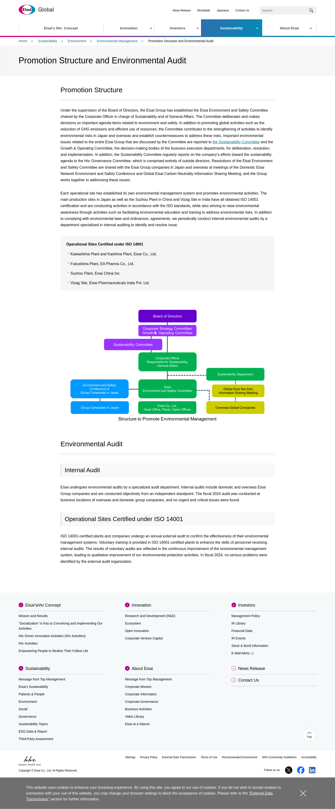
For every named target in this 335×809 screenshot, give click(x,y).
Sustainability (47, 41)
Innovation (141, 605)
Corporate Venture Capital (144, 638)
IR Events (238, 638)
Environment (77, 41)
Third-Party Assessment (36, 739)
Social (23, 709)
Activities (28, 643)
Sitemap (130, 757)
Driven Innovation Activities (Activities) (52, 636)
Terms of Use (209, 757)
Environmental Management (117, 41)
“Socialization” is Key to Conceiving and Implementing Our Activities (61, 625)
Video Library (134, 716)
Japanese (223, 10)
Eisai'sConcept (43, 605)
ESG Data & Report (33, 731)
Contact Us (242, 10)
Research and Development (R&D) (150, 616)
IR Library (238, 623)
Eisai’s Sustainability (33, 687)
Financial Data (241, 631)
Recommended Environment (239, 757)
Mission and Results (33, 616)
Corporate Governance (141, 701)
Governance (27, 716)
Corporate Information (141, 694)
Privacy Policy (148, 757)
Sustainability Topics (33, 724)
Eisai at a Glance (137, 724)
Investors (246, 605)
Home (23, 41)
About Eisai (142, 668)
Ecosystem (133, 623)
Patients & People (31, 694)
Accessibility (308, 757)
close (303, 793)
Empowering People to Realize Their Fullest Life (53, 651)
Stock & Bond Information (249, 646)
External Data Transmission (179, 757)
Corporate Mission (138, 687)
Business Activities (138, 709)
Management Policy (245, 616)
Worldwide (203, 10)
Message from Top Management (42, 679)
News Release (182, 10)
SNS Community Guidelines (279, 757)
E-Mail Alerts (242, 653)
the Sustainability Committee (236, 142)
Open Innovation (137, 631)
